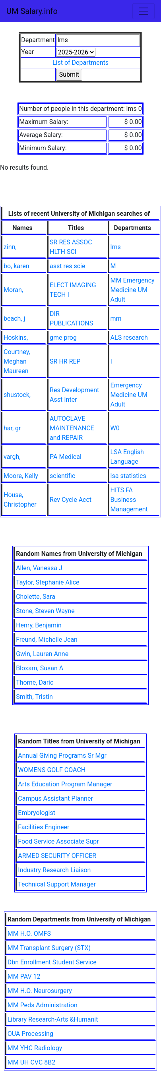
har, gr (12, 428)
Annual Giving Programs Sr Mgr (62, 755)
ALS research (129, 337)
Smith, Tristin (34, 697)
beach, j (14, 318)
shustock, (17, 395)
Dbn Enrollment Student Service (52, 962)
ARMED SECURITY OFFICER (57, 855)
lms (116, 247)
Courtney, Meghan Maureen (17, 361)
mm (116, 318)
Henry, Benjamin (39, 625)
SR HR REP (65, 361)
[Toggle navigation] (143, 11)
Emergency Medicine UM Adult (129, 394)
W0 (115, 428)
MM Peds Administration (43, 1005)
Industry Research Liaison (54, 870)
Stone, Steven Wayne (45, 611)
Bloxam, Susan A (39, 668)
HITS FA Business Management (129, 499)
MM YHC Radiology (35, 1048)
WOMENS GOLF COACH (51, 770)
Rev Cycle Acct (70, 499)
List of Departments (80, 62)
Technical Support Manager (57, 884)
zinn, (10, 247)
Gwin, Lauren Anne (42, 654)
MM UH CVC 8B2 (32, 1062)
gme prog (63, 337)
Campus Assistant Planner (55, 798)
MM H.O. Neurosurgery (40, 991)
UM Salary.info (32, 11)
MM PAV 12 (24, 976)
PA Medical (65, 457)
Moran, (13, 290)
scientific (62, 476)
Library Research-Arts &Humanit (53, 1019)
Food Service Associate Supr (58, 841)
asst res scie (67, 266)
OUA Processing (30, 1033)
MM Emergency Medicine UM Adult (133, 290)
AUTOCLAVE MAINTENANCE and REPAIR (72, 428)
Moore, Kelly (21, 476)
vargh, (12, 457)
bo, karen (16, 266)
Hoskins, (16, 337)
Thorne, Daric (34, 682)
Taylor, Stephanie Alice (47, 582)
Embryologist (36, 813)
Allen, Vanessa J (39, 568)
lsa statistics (128, 476)
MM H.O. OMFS (29, 933)
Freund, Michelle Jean (47, 639)
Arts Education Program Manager (65, 784)
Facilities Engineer (43, 827)
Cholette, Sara (35, 596)
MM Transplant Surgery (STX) (49, 948)
